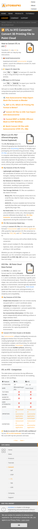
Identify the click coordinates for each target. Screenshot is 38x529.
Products (19, 13)
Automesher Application (28, 229)
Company (15, 18)
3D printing (14, 148)
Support (24, 18)
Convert (4, 18)
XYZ (15, 50)
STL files (4, 153)
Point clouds (23, 289)
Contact (34, 9)
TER (11, 485)
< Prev (16, 442)
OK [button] (19, 525)
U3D (11, 489)
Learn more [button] (25, 520)
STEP (11, 233)
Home (33, 2)
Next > (22, 442)
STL (10, 50)
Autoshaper (19, 347)
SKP (20, 233)
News (10, 13)
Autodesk (11, 509)
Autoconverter (22, 61)
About (33, 5)
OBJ (14, 233)
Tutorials (30, 13)
